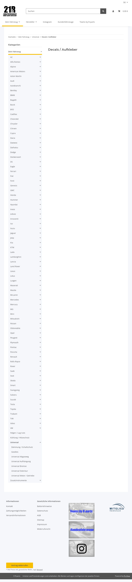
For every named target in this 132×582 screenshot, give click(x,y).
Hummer (14, 200)
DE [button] (124, 2)
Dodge (13, 152)
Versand (40, 570)
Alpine (13, 66)
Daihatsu (14, 147)
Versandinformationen (16, 515)
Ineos (12, 209)
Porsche (13, 352)
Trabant (13, 414)
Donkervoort (15, 157)
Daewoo (13, 143)
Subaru (13, 395)
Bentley (13, 90)
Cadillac (13, 114)
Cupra (13, 133)
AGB (39, 515)
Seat (12, 376)
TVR (12, 418)
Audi (12, 81)
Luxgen (13, 280)
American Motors (17, 71)
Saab (12, 371)
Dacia (12, 138)
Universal (14, 442)
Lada (12, 252)
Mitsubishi (14, 318)
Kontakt (9, 506)
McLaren (14, 295)
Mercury (14, 304)
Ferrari (13, 171)
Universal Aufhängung (21, 461)
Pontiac (13, 347)
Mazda (13, 290)
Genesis (13, 185)
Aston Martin (16, 76)
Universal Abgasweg (20, 456)
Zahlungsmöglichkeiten (16, 511)
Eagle (12, 166)
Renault (13, 357)
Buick (12, 104)
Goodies (14, 452)
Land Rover (15, 266)
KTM (12, 247)
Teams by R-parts (87, 22)
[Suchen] (63, 11)
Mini (12, 314)
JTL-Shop (127, 576)
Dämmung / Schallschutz (22, 447)
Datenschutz (42, 511)
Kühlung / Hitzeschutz (19, 437)
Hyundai (14, 204)
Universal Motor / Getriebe (22, 475)
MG (11, 309)
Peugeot (13, 338)
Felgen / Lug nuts (17, 433)
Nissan (13, 323)
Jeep (12, 238)
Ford (12, 181)
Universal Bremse (19, 466)
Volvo (12, 423)
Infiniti (13, 214)
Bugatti (13, 100)
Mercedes (14, 299)
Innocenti (14, 219)
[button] (113, 11)
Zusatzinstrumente (18, 480)
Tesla (12, 404)
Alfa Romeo (15, 62)
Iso (11, 223)
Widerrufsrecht (43, 529)
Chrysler (14, 123)
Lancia (13, 261)
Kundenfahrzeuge (65, 22)
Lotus (12, 276)
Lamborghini (15, 257)
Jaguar (13, 233)
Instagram (47, 22)
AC (11, 57)
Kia (11, 242)
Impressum (42, 524)
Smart (12, 385)
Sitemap (40, 520)
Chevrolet (14, 119)
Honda (13, 195)
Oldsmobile (15, 328)
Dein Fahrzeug (14, 51)
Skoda (12, 380)
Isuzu (12, 228)
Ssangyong (15, 390)
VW (11, 428)
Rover (12, 366)
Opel (12, 333)
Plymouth (14, 342)
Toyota (13, 409)
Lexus (12, 271)
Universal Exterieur (19, 471)
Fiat (11, 176)
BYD (12, 109)
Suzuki (13, 399)
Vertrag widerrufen (19, 565)
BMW (12, 95)
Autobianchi (15, 85)
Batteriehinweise (44, 506)
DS (11, 162)
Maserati (14, 285)
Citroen (13, 128)
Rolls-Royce (15, 361)
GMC (12, 190)
